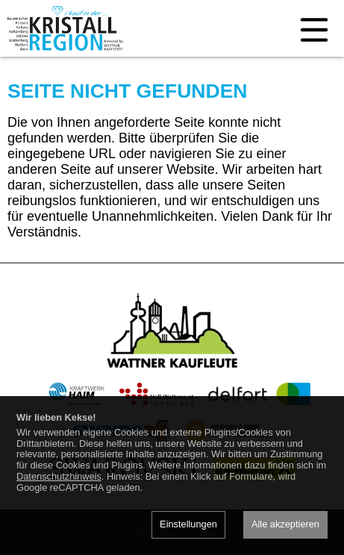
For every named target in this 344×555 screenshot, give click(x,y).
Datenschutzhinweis (58, 476)
